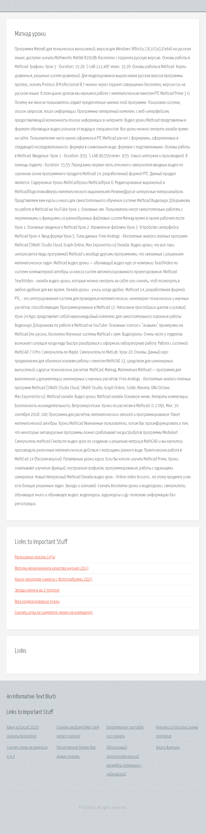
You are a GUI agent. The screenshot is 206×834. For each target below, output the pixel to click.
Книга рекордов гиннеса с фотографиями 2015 (53, 579)
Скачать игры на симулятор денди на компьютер (54, 612)
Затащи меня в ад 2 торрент (37, 590)
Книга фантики (168, 747)
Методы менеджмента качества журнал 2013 (52, 568)
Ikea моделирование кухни (37, 601)
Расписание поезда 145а (35, 557)
